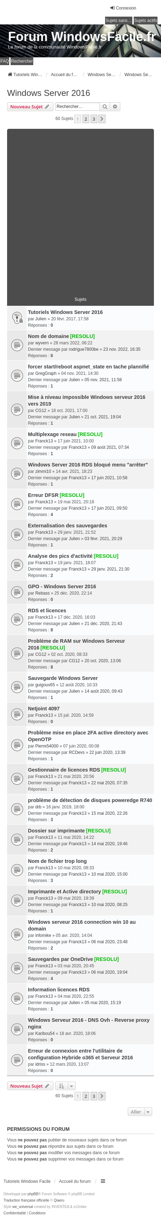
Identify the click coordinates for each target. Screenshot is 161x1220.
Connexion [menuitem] (123, 8)
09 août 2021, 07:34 (110, 447)
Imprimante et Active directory (64, 891)
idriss (40, 1064)
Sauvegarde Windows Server (63, 678)
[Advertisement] (80, 209)
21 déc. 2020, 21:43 (103, 623)
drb (38, 806)
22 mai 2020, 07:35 (109, 782)
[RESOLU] (82, 336)
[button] (101, 119)
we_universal (22, 1207)
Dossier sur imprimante (56, 831)
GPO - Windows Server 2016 (62, 586)
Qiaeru (59, 1200)
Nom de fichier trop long (57, 861)
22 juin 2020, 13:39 (107, 752)
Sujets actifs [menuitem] (145, 20)
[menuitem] (15, 1213)
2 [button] (86, 119)
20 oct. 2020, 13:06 (103, 660)
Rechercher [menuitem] (22, 61)
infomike (43, 935)
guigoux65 (45, 684)
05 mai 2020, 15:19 (103, 1002)
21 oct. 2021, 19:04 (103, 416)
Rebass (42, 593)
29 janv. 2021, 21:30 (110, 569)
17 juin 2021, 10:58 (109, 477)
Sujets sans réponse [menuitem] (118, 20)
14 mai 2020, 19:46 (109, 843)
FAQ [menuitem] (4, 61)
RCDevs (77, 752)
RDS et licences (47, 610)
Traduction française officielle (26, 1200)
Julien (40, 318)
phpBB (33, 1194)
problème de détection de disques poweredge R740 (90, 800)
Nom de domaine (48, 336)
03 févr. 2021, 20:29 (103, 538)
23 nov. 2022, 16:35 (121, 349)
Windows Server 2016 (48, 93)
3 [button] (94, 119)
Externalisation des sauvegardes (67, 525)
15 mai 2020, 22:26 (109, 813)
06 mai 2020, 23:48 (109, 941)
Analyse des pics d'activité (60, 556)
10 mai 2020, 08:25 (109, 904)
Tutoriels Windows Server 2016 (65, 312)
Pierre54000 (46, 746)
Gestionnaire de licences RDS (64, 770)
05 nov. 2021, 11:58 (103, 379)
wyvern (42, 342)
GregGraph (46, 373)
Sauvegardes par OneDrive (60, 959)
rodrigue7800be (83, 349)
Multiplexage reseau (52, 434)
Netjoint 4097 (44, 708)
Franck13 (44, 441)
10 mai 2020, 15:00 (109, 874)
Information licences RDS (59, 989)
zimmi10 (43, 471)
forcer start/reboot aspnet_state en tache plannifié (88, 367)
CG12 (40, 410)
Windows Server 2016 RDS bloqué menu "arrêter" (88, 465)
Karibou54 (45, 1033)
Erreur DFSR (43, 495)
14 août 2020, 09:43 (103, 691)
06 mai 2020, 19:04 (109, 972)
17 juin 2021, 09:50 (109, 508)
